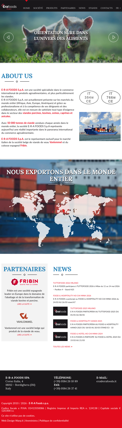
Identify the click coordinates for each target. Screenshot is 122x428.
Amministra (31, 420)
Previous (9, 37)
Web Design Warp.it (12, 420)
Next (113, 37)
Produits (51, 8)
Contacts (106, 8)
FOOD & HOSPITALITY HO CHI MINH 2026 (72, 295)
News (82, 8)
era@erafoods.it (106, 381)
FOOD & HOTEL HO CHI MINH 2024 (86, 333)
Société (38, 8)
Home (26, 8)
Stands (93, 8)
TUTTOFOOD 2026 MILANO (65, 283)
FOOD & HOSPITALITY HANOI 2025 (86, 321)
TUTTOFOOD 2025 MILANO (83, 308)
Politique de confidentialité (54, 420)
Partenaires (68, 8)
